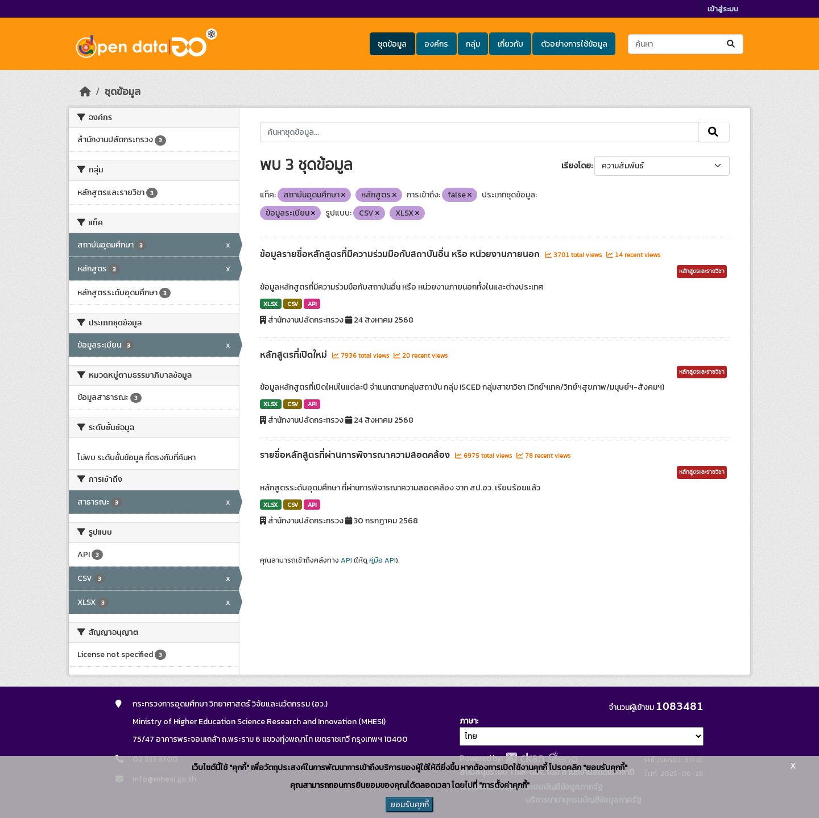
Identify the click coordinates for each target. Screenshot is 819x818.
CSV (292, 303)
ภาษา (468, 721)
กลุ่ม (473, 44)
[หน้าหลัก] (85, 91)
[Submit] (731, 44)
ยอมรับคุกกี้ (409, 805)
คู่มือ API (382, 560)
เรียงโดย (576, 166)
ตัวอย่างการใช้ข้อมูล (574, 44)
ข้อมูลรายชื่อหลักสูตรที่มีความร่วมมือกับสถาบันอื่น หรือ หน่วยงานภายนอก (401, 254)
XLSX (270, 303)
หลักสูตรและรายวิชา (702, 271)
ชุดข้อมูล (392, 44)
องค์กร (436, 44)
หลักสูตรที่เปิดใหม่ (294, 355)
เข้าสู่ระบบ (723, 8)
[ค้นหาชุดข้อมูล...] (685, 44)
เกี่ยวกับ (510, 44)
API (312, 303)
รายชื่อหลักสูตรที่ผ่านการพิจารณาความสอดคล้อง (356, 455)
